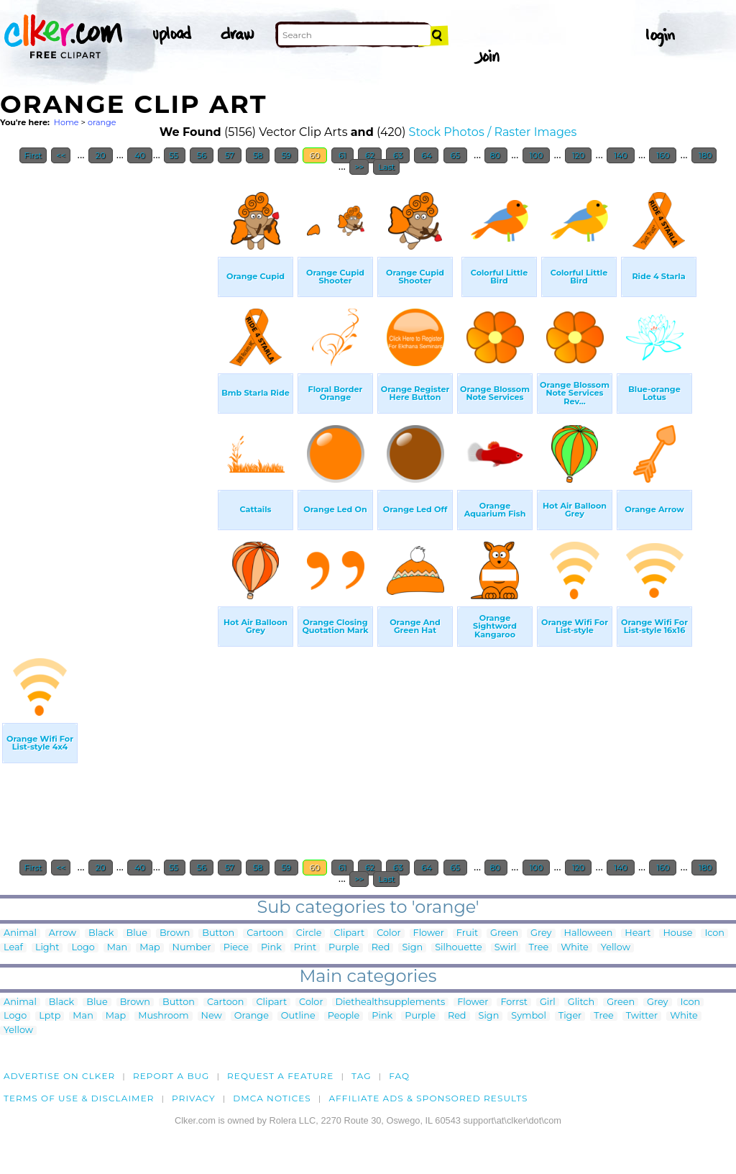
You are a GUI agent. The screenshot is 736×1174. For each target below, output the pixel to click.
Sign (412, 947)
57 (229, 155)
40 (139, 155)
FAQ (399, 1075)
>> (359, 167)
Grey (540, 933)
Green (504, 933)
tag (361, 1075)
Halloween (588, 933)
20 (100, 155)
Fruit (467, 933)
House (677, 933)
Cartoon (265, 933)
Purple (343, 947)
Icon (714, 933)
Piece (236, 947)
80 (495, 155)
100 (537, 155)
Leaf (13, 947)
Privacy (194, 1098)
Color (388, 933)
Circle (309, 933)
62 (370, 155)
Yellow (615, 947)
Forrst (513, 1002)
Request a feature (280, 1075)
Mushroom (163, 1016)
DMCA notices (272, 1098)
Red (381, 947)
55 (174, 155)
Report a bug (171, 1075)
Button (218, 933)
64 (426, 155)
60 (315, 155)
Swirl (505, 947)
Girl (548, 1002)
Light (47, 947)
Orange (251, 1016)
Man (117, 947)
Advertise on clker (59, 1075)
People (344, 1016)
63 (398, 155)
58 (257, 155)
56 (201, 155)
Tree (539, 947)
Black (101, 933)
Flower (428, 933)
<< (60, 155)
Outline (298, 1016)
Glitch (581, 1002)
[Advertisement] (108, 398)
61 (342, 155)
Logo (82, 947)
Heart (637, 933)
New (211, 1016)
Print (305, 947)
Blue (136, 933)
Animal (20, 933)
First (33, 155)
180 (704, 155)
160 (662, 155)
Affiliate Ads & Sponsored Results (428, 1098)
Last (386, 167)
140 (621, 155)
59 (286, 155)
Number (191, 947)
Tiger (569, 1016)
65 (455, 155)
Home (66, 122)
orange (102, 122)
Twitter (642, 1016)
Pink (271, 947)
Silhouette (458, 947)
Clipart (349, 933)
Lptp (49, 1016)
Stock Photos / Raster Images (493, 132)
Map (149, 947)
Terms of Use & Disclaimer (79, 1098)
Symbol (528, 1016)
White (575, 947)
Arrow (62, 933)
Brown (175, 933)
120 (578, 155)
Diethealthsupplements (391, 1002)
